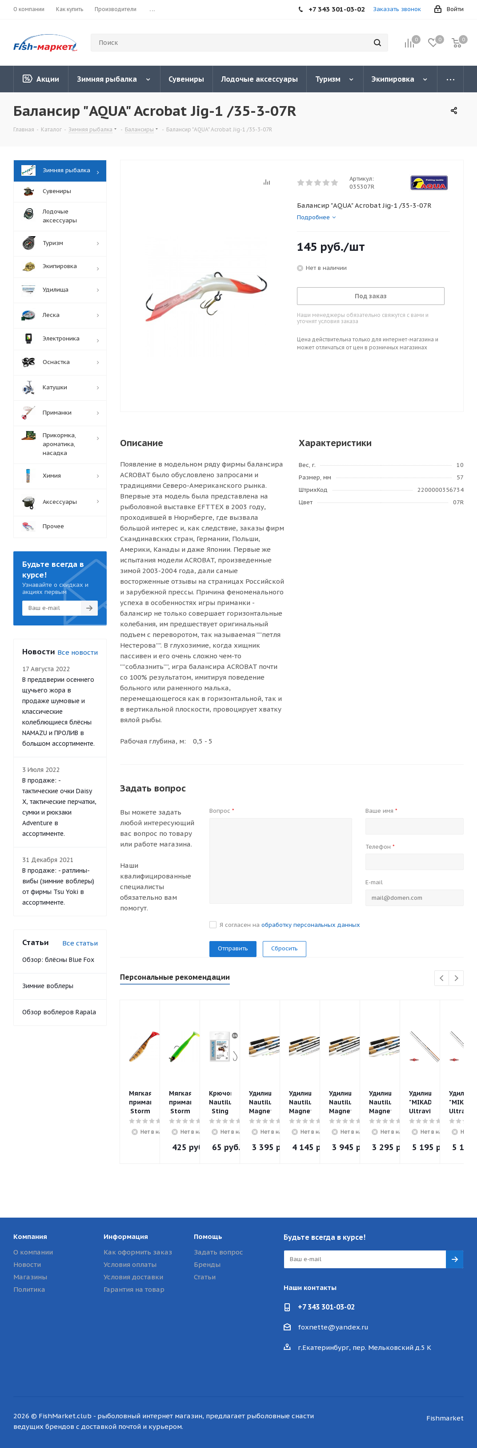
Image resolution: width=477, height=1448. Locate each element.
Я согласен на (290, 925)
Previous (442, 978)
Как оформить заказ (138, 1252)
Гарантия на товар (134, 1289)
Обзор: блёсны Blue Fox (58, 960)
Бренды (207, 1264)
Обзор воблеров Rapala (59, 1012)
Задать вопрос (218, 1252)
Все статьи (80, 943)
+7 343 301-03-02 (326, 1306)
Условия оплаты (130, 1264)
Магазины (30, 1277)
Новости (27, 1264)
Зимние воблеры (47, 986)
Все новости (77, 652)
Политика (29, 1289)
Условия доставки (133, 1277)
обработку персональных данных (310, 925)
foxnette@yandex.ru (333, 1327)
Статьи (205, 1277)
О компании (33, 1252)
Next (456, 978)
